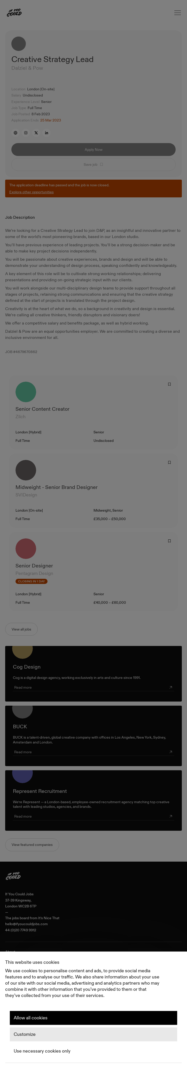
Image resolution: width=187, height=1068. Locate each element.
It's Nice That (48, 918)
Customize (25, 1034)
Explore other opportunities (31, 192)
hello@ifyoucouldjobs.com (26, 924)
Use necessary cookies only (42, 1051)
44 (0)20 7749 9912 (20, 930)
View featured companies (32, 844)
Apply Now (94, 149)
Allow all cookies (31, 1018)
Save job (94, 164)
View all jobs (21, 629)
